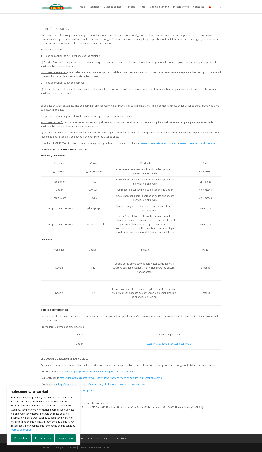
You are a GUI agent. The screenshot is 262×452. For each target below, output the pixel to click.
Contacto (198, 7)
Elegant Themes (66, 447)
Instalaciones (181, 7)
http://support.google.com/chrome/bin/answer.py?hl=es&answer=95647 (97, 371)
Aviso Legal (102, 438)
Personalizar (21, 438)
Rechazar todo (43, 438)
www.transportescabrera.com (159, 143)
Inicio (82, 7)
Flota (143, 7)
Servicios (94, 7)
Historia (130, 7)
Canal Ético (120, 438)
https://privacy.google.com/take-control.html (170, 343)
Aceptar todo (65, 438)
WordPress (104, 447)
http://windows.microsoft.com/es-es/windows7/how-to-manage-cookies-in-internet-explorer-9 (111, 377)
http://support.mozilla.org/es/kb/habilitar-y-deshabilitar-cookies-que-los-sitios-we (101, 384)
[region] (43, 415)
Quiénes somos (112, 7)
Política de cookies (21, 429)
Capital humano (159, 7)
